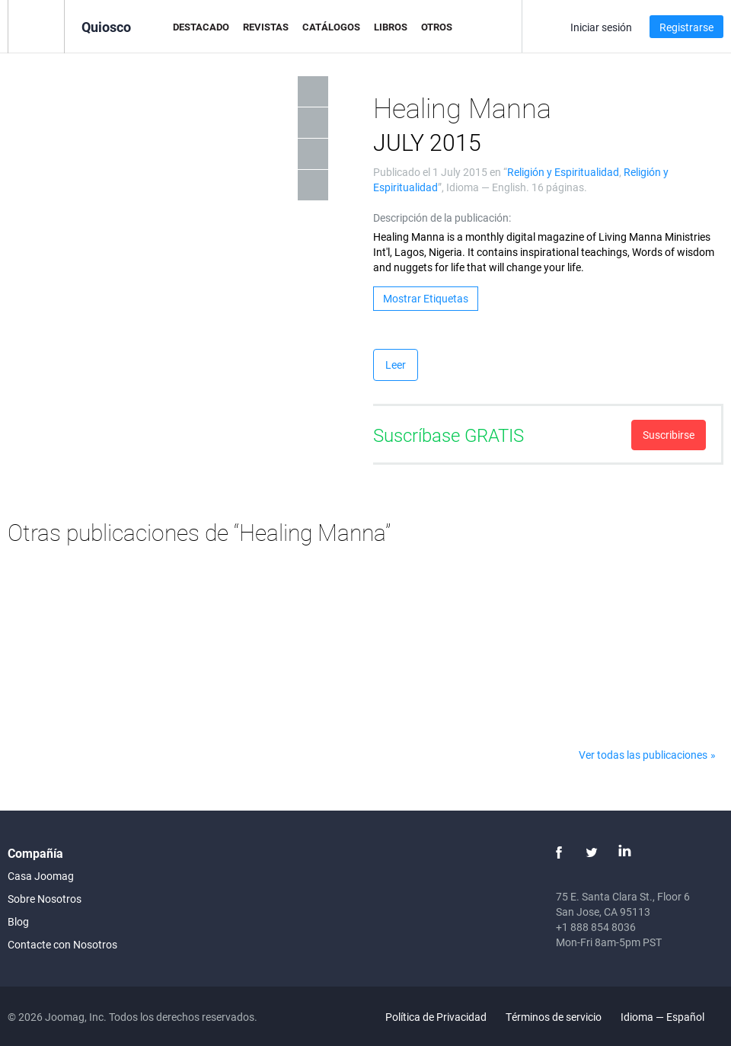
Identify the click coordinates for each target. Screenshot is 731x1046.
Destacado (201, 27)
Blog (18, 921)
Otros (436, 27)
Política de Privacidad (436, 1016)
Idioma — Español (671, 1016)
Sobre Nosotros (44, 898)
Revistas (266, 27)
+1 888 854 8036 (596, 927)
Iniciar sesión (601, 27)
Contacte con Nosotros (62, 944)
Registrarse (686, 27)
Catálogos (331, 27)
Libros (390, 27)
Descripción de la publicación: (442, 217)
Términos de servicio (554, 1016)
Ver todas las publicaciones (643, 754)
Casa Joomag (41, 875)
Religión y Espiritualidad (563, 172)
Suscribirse (668, 434)
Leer (395, 364)
